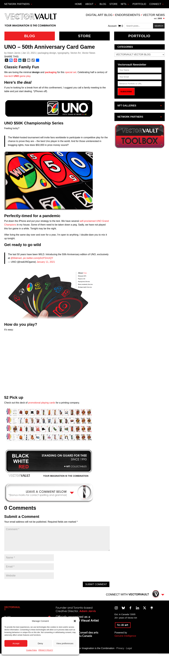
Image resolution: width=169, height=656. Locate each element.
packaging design (47, 53)
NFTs (123, 4)
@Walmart (16, 258)
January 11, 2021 (46, 262)
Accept (16, 643)
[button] (74, 621)
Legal (129, 648)
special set (70, 72)
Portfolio (139, 36)
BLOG (103, 4)
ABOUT (89, 4)
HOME (78, 4)
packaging (51, 72)
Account (112, 26)
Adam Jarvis (13, 53)
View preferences (64, 643)
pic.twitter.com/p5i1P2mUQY (38, 258)
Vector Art (75, 53)
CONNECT (155, 4)
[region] (48, 463)
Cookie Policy (31, 650)
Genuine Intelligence (125, 636)
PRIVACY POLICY (45, 650)
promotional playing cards (41, 402)
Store (84, 36)
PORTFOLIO (139, 4)
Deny (40, 643)
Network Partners (17, 4)
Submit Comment (96, 584)
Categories (125, 47)
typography (63, 53)
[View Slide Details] (48, 463)
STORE (113, 4)
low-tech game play (17, 76)
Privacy (120, 648)
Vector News (88, 53)
